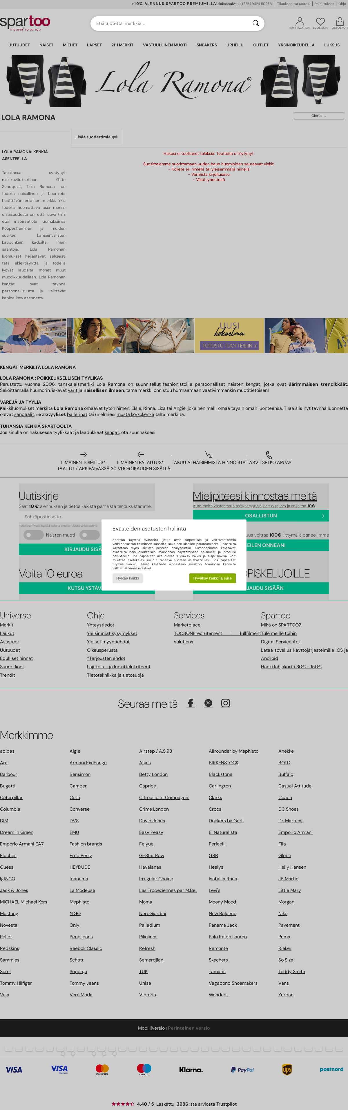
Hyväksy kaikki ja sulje (212, 578)
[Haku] (256, 23)
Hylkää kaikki (127, 578)
